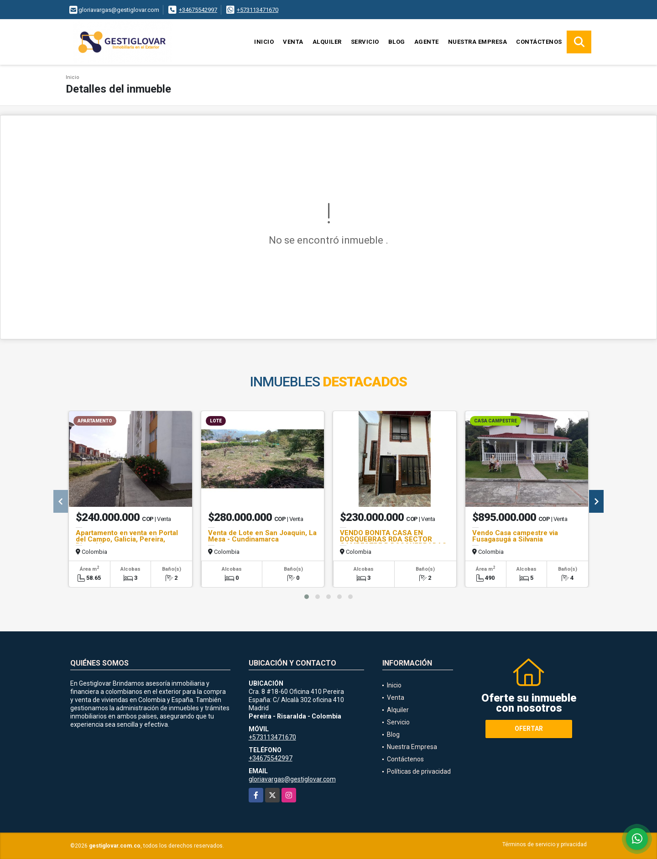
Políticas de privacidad (419, 771)
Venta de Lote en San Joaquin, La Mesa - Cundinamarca (262, 536)
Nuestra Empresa (477, 41)
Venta (293, 41)
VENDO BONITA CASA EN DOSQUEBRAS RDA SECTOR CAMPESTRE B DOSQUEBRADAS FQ (393, 542)
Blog (396, 41)
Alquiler (327, 41)
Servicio (365, 41)
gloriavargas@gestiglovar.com (292, 779)
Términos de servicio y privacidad (544, 844)
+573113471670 (257, 9)
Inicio (264, 41)
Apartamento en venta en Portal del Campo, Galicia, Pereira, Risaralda (127, 539)
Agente (426, 41)
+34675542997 (198, 9)
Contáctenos (539, 41)
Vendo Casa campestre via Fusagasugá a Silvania (515, 536)
